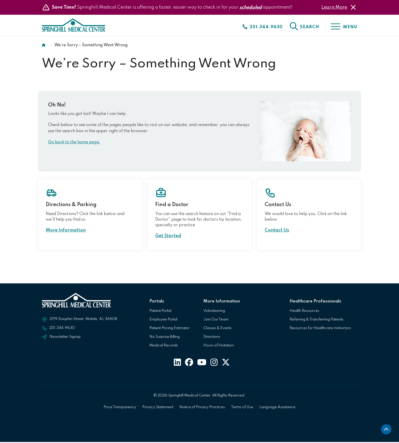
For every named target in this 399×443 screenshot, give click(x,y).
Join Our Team (216, 320)
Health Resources (304, 312)
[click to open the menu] (341, 27)
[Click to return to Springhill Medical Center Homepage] (77, 27)
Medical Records (163, 346)
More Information (66, 231)
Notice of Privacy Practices (202, 408)
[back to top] (386, 430)
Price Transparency (120, 408)
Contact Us (277, 231)
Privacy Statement (157, 408)
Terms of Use (242, 408)
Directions (211, 338)
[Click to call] (262, 27)
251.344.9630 (62, 329)
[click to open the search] (304, 27)
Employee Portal (163, 320)
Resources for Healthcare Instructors (320, 329)
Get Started (168, 237)
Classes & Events (217, 329)
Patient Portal (160, 312)
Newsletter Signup (65, 338)
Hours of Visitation (218, 346)
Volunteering (214, 312)
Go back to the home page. (74, 143)
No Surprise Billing (164, 338)
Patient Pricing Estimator (169, 329)
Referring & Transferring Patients (317, 320)
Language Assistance (277, 408)
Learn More (334, 7)
